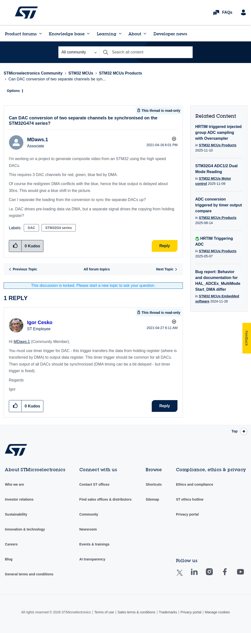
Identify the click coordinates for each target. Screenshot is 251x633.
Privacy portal (187, 514)
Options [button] (13, 91)
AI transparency (92, 559)
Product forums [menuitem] (21, 33)
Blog (9, 559)
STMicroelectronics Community (26, 12)
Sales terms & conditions (136, 612)
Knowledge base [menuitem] (67, 33)
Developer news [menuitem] (170, 33)
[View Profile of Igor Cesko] (39, 322)
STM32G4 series (58, 228)
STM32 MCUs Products (120, 73)
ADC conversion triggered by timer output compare (218, 205)
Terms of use (104, 612)
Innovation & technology (25, 529)
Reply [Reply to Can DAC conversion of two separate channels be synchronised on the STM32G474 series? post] (164, 246)
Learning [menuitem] (106, 33)
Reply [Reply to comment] (164, 406)
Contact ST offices (94, 484)
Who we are (14, 484)
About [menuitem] (134, 33)
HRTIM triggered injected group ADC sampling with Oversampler (218, 132)
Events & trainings (94, 544)
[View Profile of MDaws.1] (37, 139)
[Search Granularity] (79, 52)
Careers (11, 544)
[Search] (146, 52)
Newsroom (88, 529)
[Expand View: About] (144, 33)
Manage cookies (217, 612)
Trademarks (168, 612)
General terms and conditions (29, 574)
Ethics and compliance (194, 484)
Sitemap (152, 499)
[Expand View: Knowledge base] (88, 33)
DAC (31, 228)
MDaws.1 (22, 342)
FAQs (227, 12)
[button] (15, 405)
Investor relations (19, 499)
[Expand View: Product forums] (40, 33)
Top (234, 431)
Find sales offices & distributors (105, 499)
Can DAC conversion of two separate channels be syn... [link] (57, 79)
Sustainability (16, 514)
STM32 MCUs (80, 73)
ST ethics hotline (189, 499)
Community (88, 514)
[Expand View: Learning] (120, 33)
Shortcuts (154, 484)
